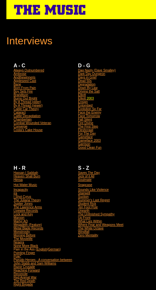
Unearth (84, 210)
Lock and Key (23, 214)
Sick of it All (86, 176)
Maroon (18, 217)
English (42, 249)
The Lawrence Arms (27, 207)
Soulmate (84, 180)
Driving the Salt (89, 91)
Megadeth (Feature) (27, 225)
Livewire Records (25, 210)
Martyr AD (20, 221)
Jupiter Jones (22, 203)
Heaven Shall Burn (26, 176)
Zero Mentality (88, 235)
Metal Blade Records (28, 228)
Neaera (18, 242)
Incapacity (20, 189)
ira (15, 193)
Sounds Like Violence (93, 189)
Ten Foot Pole (88, 207)
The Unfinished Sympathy (96, 214)
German (53, 249)
